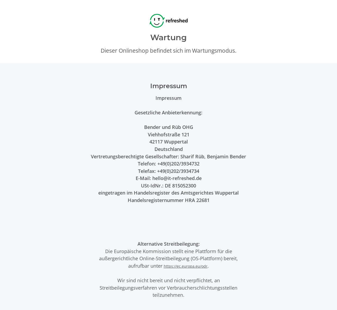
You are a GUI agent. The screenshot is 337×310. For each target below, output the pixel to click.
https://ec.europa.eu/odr (185, 266)
